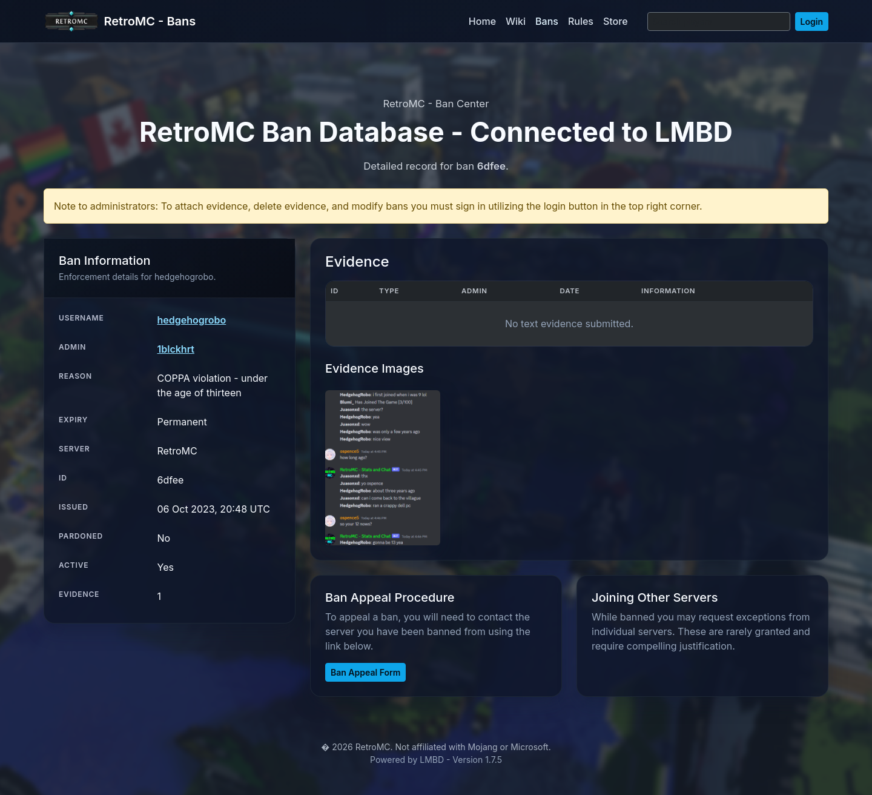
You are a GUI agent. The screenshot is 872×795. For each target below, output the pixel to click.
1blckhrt (175, 349)
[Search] (718, 21)
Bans (546, 21)
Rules (580, 21)
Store (615, 21)
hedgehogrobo (191, 320)
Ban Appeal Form (365, 672)
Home (482, 21)
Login (812, 21)
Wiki (516, 21)
